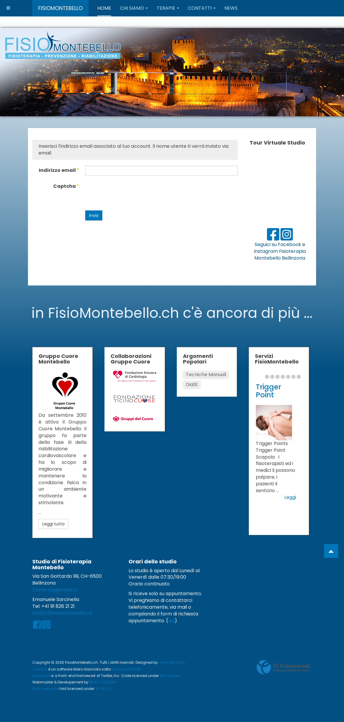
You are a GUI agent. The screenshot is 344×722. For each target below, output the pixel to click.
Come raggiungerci (54, 589)
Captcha (66, 186)
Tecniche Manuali (206, 374)
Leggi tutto (53, 524)
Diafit (192, 384)
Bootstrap (41, 675)
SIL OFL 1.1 (103, 688)
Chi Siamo (134, 8)
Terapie (168, 8)
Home (104, 8)
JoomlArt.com (171, 662)
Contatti (202, 8)
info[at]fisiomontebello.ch (62, 613)
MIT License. (170, 675)
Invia (93, 215)
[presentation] (130, 193)
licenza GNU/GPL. (127, 669)
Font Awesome (45, 688)
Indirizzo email (59, 170)
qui (171, 620)
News (231, 8)
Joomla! (39, 669)
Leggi (290, 497)
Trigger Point (268, 390)
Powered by (283, 667)
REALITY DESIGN (102, 682)
